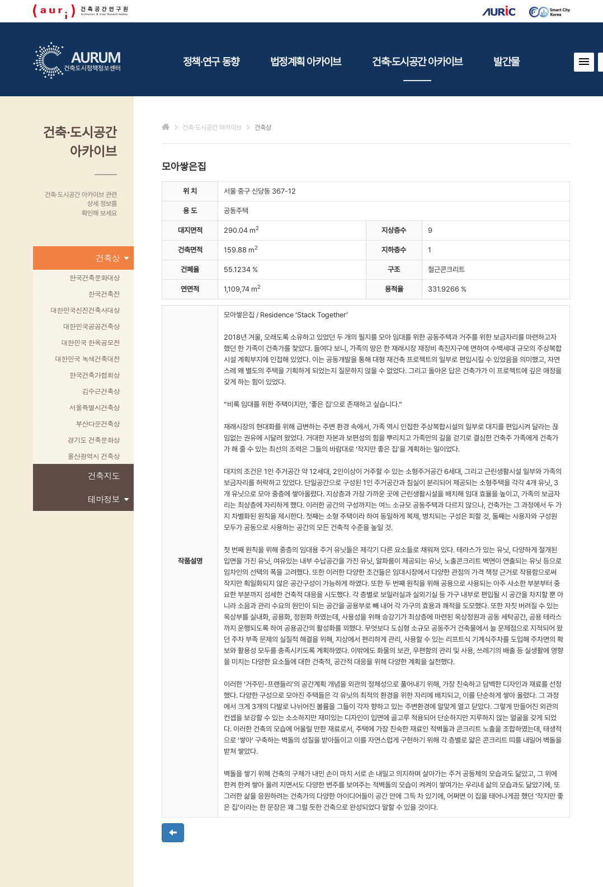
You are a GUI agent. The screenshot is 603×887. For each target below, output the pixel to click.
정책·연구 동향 (211, 61)
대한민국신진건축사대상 (85, 310)
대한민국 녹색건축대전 (87, 358)
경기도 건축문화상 (94, 439)
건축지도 (104, 475)
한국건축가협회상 (94, 374)
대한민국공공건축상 (91, 326)
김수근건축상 (101, 391)
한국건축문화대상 (94, 277)
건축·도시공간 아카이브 (417, 68)
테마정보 (108, 499)
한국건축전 (104, 293)
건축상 (112, 258)
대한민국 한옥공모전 (90, 342)
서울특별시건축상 (94, 407)
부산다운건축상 (98, 423)
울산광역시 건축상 (94, 456)
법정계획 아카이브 (305, 61)
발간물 (506, 61)
